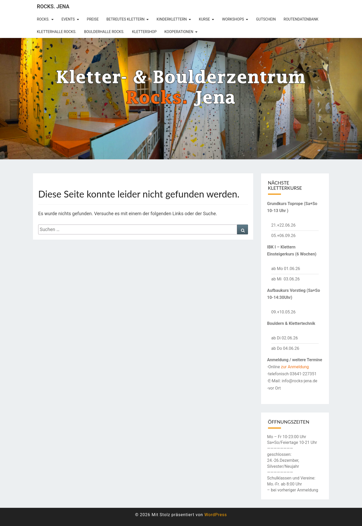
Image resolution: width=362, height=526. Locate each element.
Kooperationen (178, 32)
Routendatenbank (301, 19)
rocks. (43, 19)
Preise (93, 19)
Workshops (233, 19)
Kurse (204, 19)
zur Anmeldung (295, 366)
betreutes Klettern (125, 19)
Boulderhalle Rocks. (104, 32)
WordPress (215, 514)
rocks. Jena (53, 6)
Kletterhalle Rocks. (56, 32)
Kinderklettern (172, 19)
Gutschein (266, 19)
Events (68, 19)
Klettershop (144, 32)
